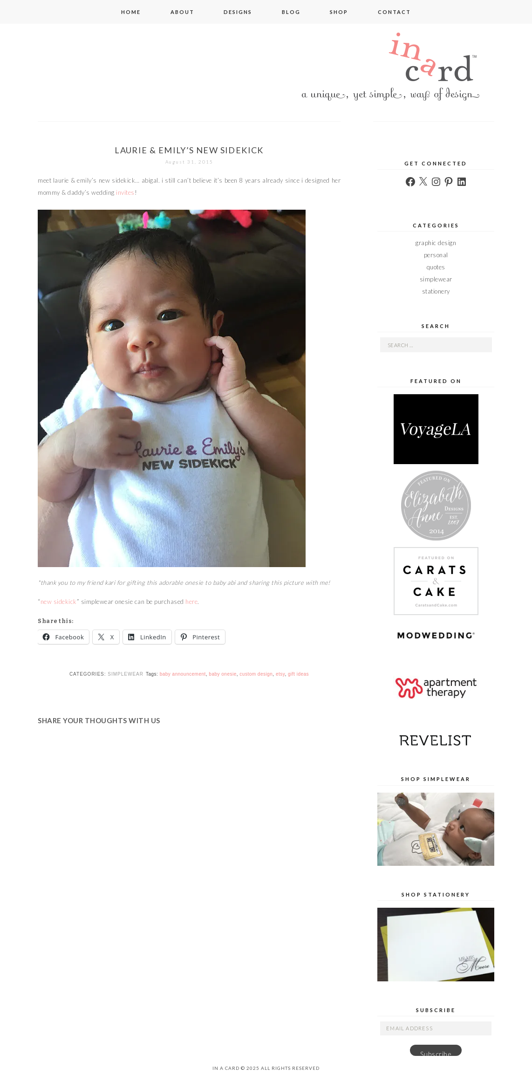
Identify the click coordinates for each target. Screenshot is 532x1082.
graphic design (436, 243)
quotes (436, 267)
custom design (256, 674)
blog (291, 12)
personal (436, 255)
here (191, 601)
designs (238, 12)
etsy (280, 674)
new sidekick (59, 601)
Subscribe (436, 1053)
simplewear (125, 674)
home (131, 12)
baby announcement (183, 674)
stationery (436, 291)
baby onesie (222, 674)
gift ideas (298, 674)
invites (125, 192)
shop (339, 12)
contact (394, 12)
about (182, 12)
